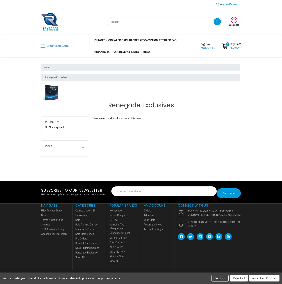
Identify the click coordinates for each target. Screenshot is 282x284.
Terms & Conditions (52, 218)
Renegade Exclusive (86, 250)
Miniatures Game (84, 227)
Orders (147, 208)
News (147, 51)
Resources (102, 51)
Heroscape (81, 213)
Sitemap (45, 222)
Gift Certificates (226, 4)
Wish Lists (234, 21)
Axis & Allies (116, 245)
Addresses (150, 213)
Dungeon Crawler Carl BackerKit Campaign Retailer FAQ (135, 40)
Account (208, 46)
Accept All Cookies (264, 278)
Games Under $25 (85, 208)
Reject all (239, 278)
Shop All (80, 255)
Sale (77, 218)
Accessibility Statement (54, 232)
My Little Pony (117, 249)
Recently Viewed (153, 222)
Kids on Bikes (117, 254)
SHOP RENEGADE (55, 46)
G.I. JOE (114, 218)
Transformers (117, 240)
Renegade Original (120, 231)
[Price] (65, 147)
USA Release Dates (126, 51)
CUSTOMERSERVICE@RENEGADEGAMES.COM (214, 212)
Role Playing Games (86, 222)
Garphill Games (118, 235)
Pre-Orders (81, 236)
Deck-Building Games (87, 246)
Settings (220, 278)
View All (114, 259)
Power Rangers (118, 213)
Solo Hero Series (84, 232)
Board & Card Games (87, 241)
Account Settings (153, 227)
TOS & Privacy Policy (52, 227)
